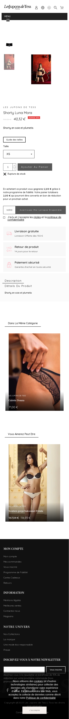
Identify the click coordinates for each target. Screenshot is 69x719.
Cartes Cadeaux (11, 577)
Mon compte (10, 556)
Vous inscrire (10, 567)
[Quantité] (8, 167)
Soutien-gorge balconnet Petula (26, 511)
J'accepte (34, 710)
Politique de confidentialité (41, 698)
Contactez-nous (11, 610)
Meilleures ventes (12, 605)
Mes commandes (12, 561)
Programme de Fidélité (15, 572)
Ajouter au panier (35, 166)
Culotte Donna (16, 400)
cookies (38, 681)
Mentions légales (12, 600)
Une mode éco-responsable (18, 644)
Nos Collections (11, 634)
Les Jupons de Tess (19, 107)
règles (37, 217)
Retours (7, 582)
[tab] (13, 280)
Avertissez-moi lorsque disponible (41, 210)
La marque (9, 639)
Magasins (8, 616)
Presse (6, 649)
